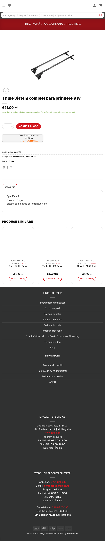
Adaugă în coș (28, 126)
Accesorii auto (53, 23)
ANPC (52, 382)
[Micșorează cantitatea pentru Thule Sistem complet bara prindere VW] (4, 126)
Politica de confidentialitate (52, 370)
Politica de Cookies (52, 376)
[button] (4, 5)
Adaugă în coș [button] (18, 279)
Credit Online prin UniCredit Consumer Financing (52, 336)
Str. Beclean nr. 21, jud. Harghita (52, 514)
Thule (11, 161)
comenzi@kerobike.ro (56, 485)
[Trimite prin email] (11, 167)
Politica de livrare (52, 319)
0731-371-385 (58, 481)
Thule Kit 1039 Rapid (87, 266)
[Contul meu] (95, 6)
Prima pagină (32, 23)
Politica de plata (52, 325)
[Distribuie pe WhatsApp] (4, 167)
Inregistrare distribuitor (52, 302)
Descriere (10, 187)
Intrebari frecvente (52, 330)
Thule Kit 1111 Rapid (18, 266)
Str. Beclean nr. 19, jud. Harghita (52, 429)
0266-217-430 (60, 507)
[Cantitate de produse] (8, 126)
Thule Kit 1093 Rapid (52, 266)
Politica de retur (52, 314)
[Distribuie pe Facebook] (7, 167)
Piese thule (73, 23)
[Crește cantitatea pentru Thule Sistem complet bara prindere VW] (12, 126)
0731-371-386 (52, 433)
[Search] (100, 15)
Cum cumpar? (52, 308)
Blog (52, 347)
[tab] (9, 187)
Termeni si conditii (53, 365)
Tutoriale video (52, 342)
